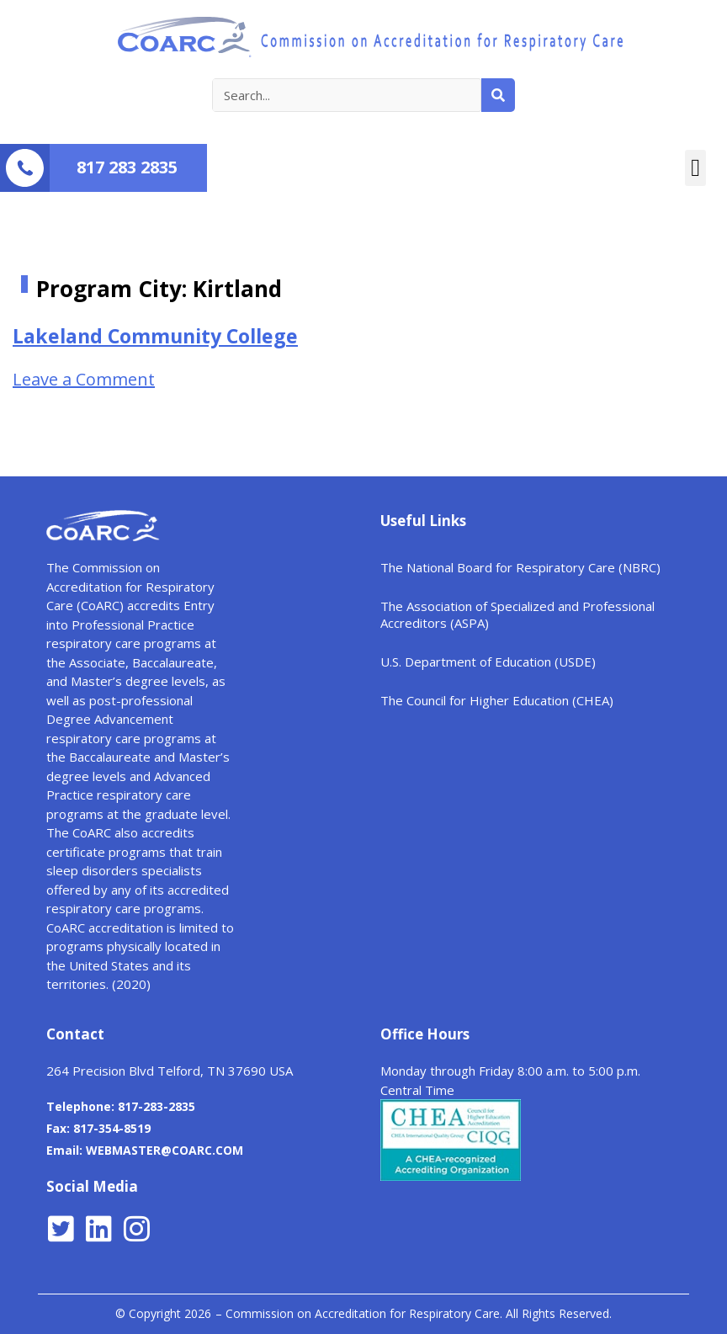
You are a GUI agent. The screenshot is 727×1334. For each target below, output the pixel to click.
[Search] (498, 95)
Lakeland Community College (155, 335)
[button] (695, 168)
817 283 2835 (127, 167)
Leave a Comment (84, 379)
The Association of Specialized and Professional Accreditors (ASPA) (517, 614)
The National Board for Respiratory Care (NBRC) (520, 567)
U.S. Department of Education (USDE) (488, 661)
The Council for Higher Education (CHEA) (496, 700)
